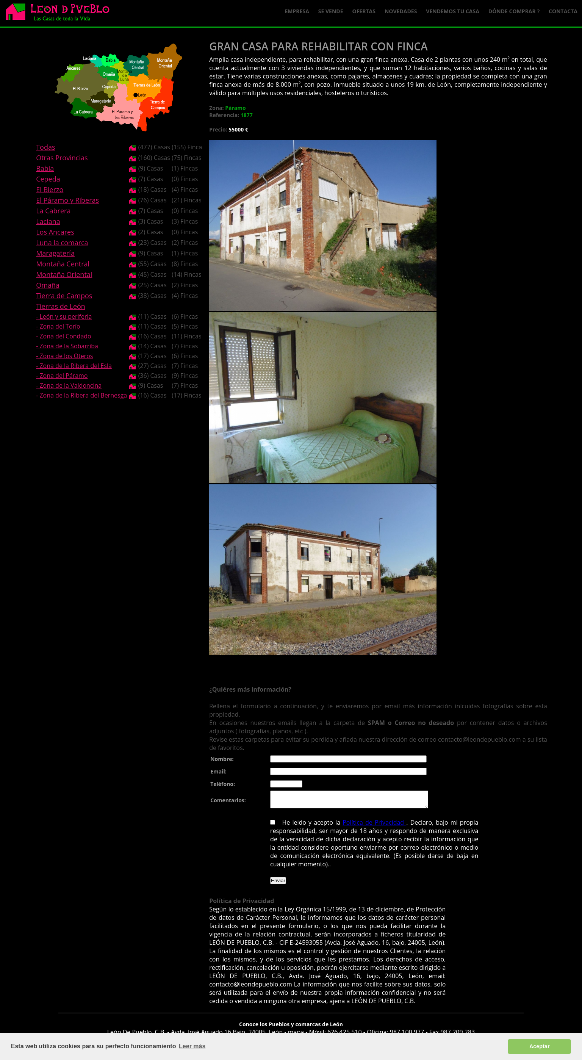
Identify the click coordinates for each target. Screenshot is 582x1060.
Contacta (563, 11)
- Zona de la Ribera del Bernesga (81, 395)
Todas (45, 147)
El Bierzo (49, 189)
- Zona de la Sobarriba (67, 346)
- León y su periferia (64, 316)
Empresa (297, 11)
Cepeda (48, 178)
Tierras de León (60, 306)
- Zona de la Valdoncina (69, 385)
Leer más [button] (192, 1046)
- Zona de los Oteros (64, 356)
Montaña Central (62, 263)
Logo (60, 13)
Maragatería (55, 253)
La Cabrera (53, 210)
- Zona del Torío (58, 326)
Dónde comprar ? (514, 11)
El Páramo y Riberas (67, 200)
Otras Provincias (62, 157)
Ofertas (363, 11)
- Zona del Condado (63, 336)
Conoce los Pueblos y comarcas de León (291, 1027)
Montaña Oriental (64, 274)
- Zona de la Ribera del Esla (74, 366)
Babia (45, 168)
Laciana (48, 221)
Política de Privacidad (374, 826)
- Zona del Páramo (62, 375)
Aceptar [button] (539, 1046)
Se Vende (330, 11)
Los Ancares (55, 231)
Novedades (401, 11)
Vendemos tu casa (452, 11)
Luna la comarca (62, 242)
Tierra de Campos (64, 295)
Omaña (47, 285)
